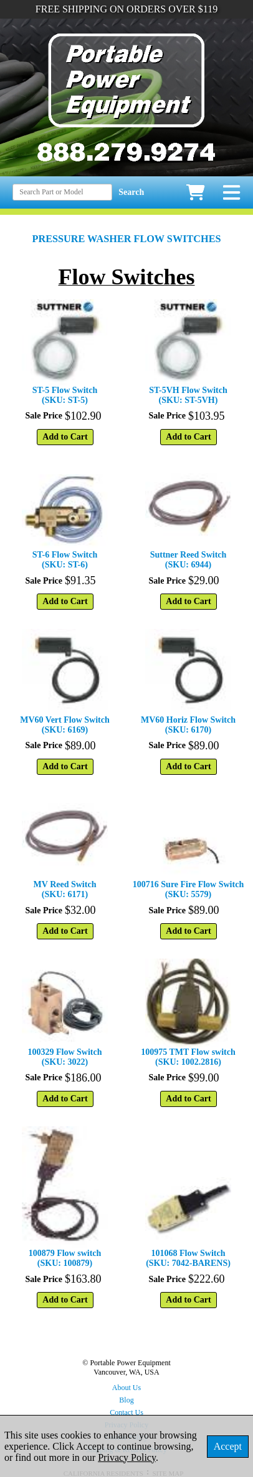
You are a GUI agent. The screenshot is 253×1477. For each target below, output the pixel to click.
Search (131, 192)
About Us (126, 1387)
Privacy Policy (127, 1457)
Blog (126, 1400)
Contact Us (126, 1412)
